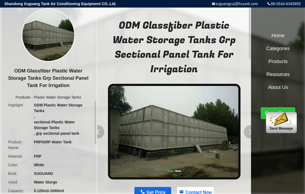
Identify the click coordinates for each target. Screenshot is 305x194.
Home (278, 35)
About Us (278, 87)
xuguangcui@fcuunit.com (236, 4)
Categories (278, 48)
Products (23, 97)
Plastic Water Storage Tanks (57, 97)
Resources (278, 74)
